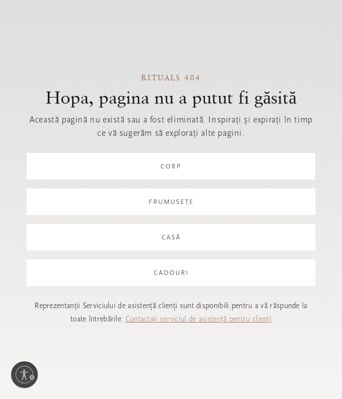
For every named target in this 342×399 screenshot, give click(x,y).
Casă (171, 237)
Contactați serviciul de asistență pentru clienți (198, 319)
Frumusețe (171, 202)
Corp (171, 166)
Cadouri (171, 273)
